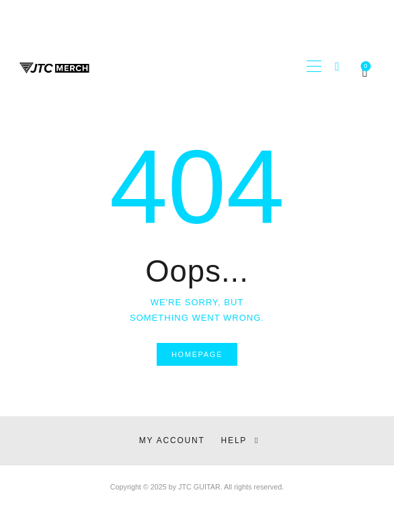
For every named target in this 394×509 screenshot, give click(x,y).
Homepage (197, 354)
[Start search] (337, 66)
